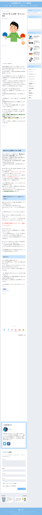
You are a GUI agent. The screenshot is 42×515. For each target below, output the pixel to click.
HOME (21, 509)
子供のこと (32, 86)
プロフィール (15, 5)
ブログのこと (32, 74)
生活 (30, 95)
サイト (3, 478)
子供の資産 (32, 88)
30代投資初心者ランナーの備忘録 (21, 3)
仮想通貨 (31, 83)
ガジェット (32, 69)
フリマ (31, 72)
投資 (10, 5)
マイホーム (32, 76)
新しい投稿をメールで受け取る (9, 486)
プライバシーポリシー (34, 5)
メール (4, 473)
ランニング (6, 5)
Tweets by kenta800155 (32, 12)
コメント (4, 459)
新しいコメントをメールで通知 (9, 483)
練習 (30, 98)
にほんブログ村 (5, 290)
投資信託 (31, 93)
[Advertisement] (14, 54)
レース (31, 81)
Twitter (5, 445)
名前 (3, 468)
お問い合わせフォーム (24, 5)
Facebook (8, 445)
